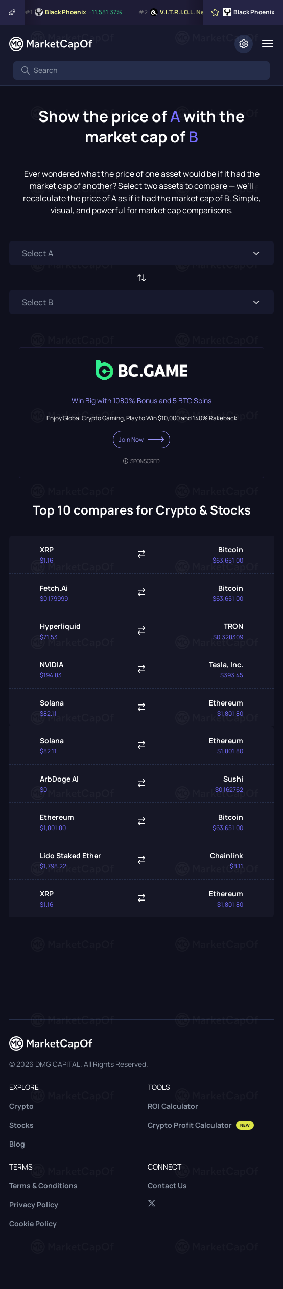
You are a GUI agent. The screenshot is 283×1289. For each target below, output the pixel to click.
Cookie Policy (33, 1223)
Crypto (21, 1106)
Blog (17, 1144)
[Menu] (267, 44)
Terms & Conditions (43, 1185)
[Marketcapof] (50, 44)
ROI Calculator (173, 1106)
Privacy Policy (33, 1204)
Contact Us (167, 1185)
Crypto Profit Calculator (201, 1125)
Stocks (21, 1125)
